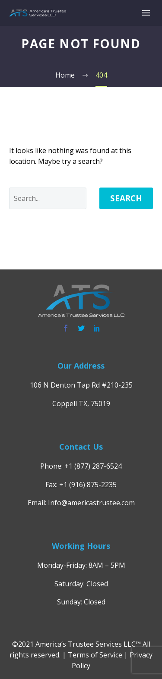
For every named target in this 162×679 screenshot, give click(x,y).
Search (126, 198)
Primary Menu (146, 13)
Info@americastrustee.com (91, 502)
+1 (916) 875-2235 (88, 484)
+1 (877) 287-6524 (93, 466)
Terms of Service (95, 655)
